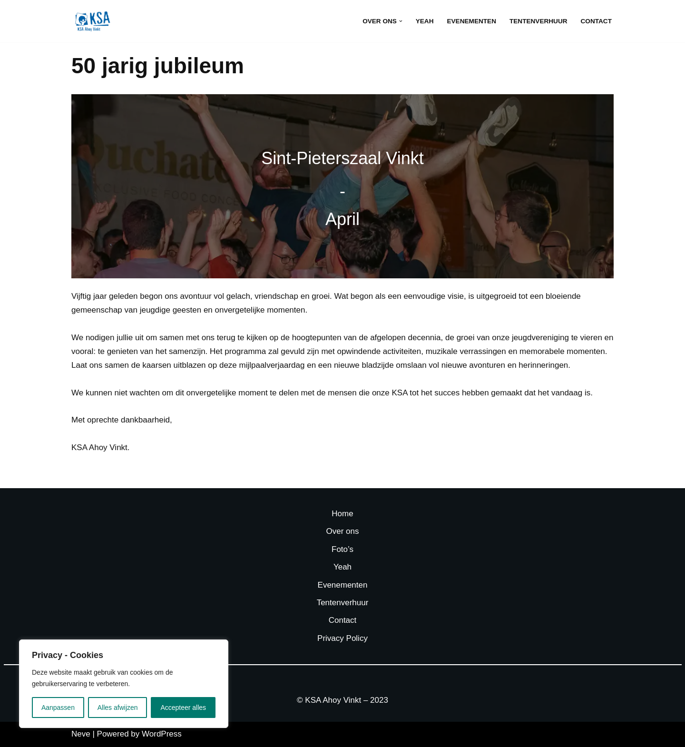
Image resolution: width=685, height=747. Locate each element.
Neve (80, 733)
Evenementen (471, 21)
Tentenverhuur (538, 21)
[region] (123, 683)
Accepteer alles (183, 707)
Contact (596, 21)
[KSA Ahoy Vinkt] (92, 21)
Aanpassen (58, 707)
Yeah (425, 21)
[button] (400, 21)
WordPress (162, 733)
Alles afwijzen (118, 707)
